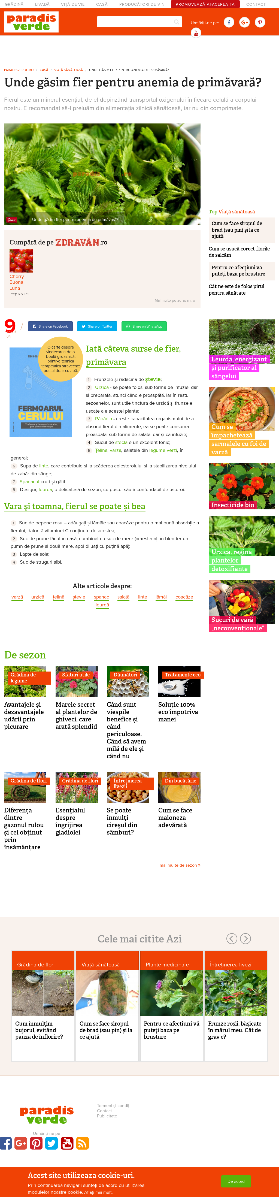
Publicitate (107, 1116)
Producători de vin (142, 4)
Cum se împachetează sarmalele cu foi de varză (238, 439)
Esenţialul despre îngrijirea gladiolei (70, 821)
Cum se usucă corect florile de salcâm (239, 252)
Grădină (14, 4)
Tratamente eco (183, 675)
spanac (101, 597)
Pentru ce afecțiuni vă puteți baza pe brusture (238, 270)
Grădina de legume (23, 678)
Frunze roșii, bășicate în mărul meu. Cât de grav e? (234, 1030)
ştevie (79, 597)
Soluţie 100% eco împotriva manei (178, 711)
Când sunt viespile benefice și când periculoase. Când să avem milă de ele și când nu (126, 730)
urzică (37, 597)
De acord (236, 1181)
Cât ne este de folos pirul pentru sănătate (236, 289)
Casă (102, 4)
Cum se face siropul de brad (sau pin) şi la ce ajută (237, 230)
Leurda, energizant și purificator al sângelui (239, 367)
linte (142, 597)
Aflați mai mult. (98, 1192)
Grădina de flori (29, 781)
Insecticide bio (232, 505)
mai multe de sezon (180, 865)
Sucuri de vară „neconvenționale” (237, 624)
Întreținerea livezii (128, 784)
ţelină (58, 597)
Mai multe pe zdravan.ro (175, 300)
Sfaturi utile (76, 675)
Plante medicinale (167, 965)
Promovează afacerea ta (205, 4)
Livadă (42, 4)
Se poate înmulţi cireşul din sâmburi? (122, 821)
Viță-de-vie (73, 4)
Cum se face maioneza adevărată (175, 817)
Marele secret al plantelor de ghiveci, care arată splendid (76, 715)
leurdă (102, 605)
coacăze (184, 597)
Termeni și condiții (114, 1105)
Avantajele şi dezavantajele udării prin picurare (24, 715)
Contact (256, 4)
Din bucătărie (180, 781)
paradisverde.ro (19, 70)
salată (123, 597)
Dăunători (125, 675)
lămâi (161, 597)
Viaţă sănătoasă (68, 70)
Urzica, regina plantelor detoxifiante (231, 560)
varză (17, 597)
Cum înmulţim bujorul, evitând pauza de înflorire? (39, 1030)
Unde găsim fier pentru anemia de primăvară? (129, 70)
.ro (81, 241)
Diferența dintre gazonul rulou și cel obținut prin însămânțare (24, 828)
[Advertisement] (139, 51)
